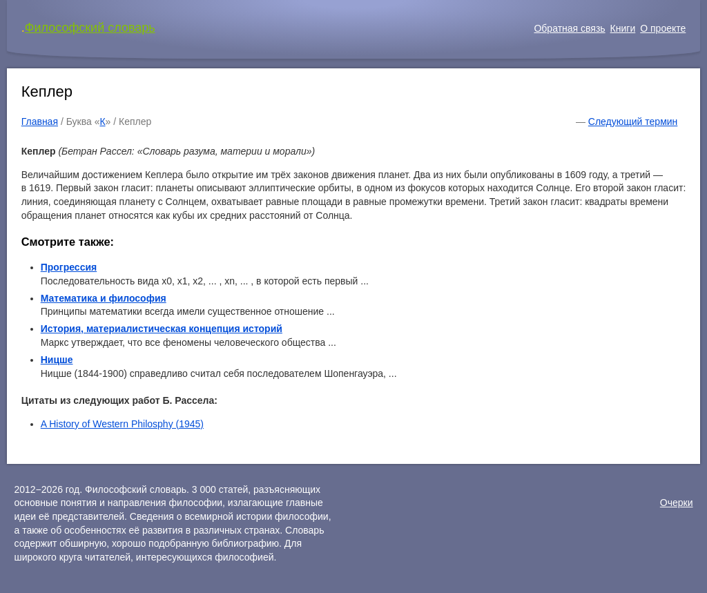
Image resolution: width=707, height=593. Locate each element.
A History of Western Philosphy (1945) (122, 423)
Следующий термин (632, 121)
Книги (623, 28)
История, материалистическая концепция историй (161, 328)
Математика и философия (103, 298)
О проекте (663, 28)
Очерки (676, 502)
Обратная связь (569, 28)
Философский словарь (90, 28)
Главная (39, 121)
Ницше (57, 359)
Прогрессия (69, 267)
